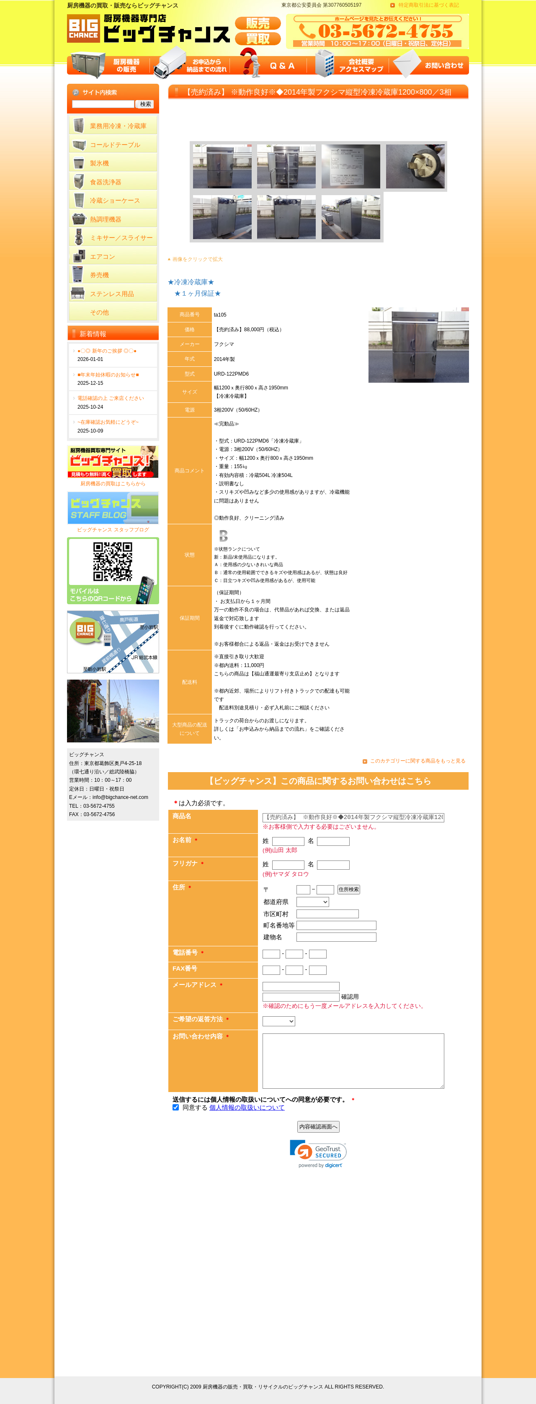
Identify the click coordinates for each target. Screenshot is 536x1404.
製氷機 (99, 163)
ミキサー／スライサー (121, 237)
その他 (99, 312)
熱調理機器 (105, 219)
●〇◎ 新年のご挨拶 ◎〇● (107, 351)
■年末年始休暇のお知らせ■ (108, 375)
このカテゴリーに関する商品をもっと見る (418, 761)
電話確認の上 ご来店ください (110, 398)
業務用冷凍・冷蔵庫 (118, 125)
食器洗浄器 (105, 181)
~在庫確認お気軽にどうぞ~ (108, 422)
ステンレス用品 (112, 293)
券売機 (99, 274)
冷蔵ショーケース (115, 200)
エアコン (102, 256)
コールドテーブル (115, 144)
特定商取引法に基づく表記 (429, 5)
